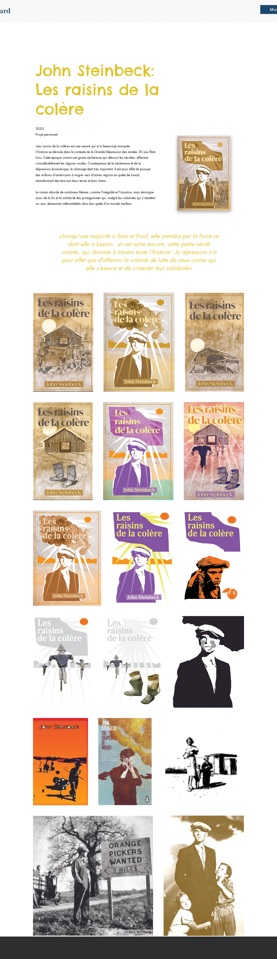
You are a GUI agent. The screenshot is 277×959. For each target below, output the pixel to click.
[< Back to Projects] (138, 932)
